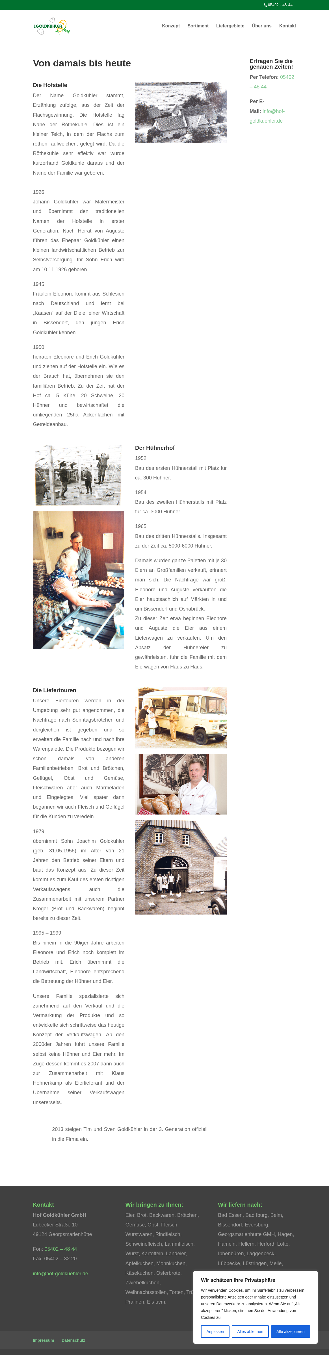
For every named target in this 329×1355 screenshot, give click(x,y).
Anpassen (215, 1331)
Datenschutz (73, 1340)
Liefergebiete (230, 26)
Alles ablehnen (250, 1331)
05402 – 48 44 (60, 1249)
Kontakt (287, 26)
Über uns (262, 26)
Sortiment (198, 26)
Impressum (43, 1340)
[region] (255, 1307)
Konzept (171, 26)
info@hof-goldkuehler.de (60, 1273)
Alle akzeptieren (290, 1331)
